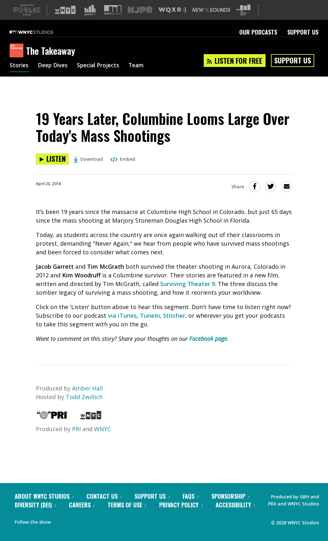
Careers (82, 515)
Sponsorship (230, 506)
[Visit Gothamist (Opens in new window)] (90, 20)
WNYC (102, 439)
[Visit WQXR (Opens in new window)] (172, 20)
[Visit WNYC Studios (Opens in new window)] (113, 20)
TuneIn (150, 326)
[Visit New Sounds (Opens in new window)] (211, 20)
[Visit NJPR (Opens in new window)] (140, 20)
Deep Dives (54, 76)
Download (88, 169)
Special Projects (101, 76)
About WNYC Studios (44, 506)
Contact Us (104, 506)
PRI (76, 439)
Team (141, 76)
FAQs (191, 506)
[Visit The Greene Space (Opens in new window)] (243, 20)
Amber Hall (87, 398)
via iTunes (122, 326)
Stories (19, 76)
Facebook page (208, 349)
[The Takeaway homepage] (18, 61)
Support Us (302, 42)
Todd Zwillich (84, 407)
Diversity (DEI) (35, 515)
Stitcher (174, 326)
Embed (122, 169)
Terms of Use (127, 515)
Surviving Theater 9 (187, 294)
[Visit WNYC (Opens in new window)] (65, 20)
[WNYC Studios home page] (39, 42)
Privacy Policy (181, 515)
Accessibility (235, 515)
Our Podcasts (258, 42)
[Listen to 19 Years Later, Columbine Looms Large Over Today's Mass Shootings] (52, 169)
